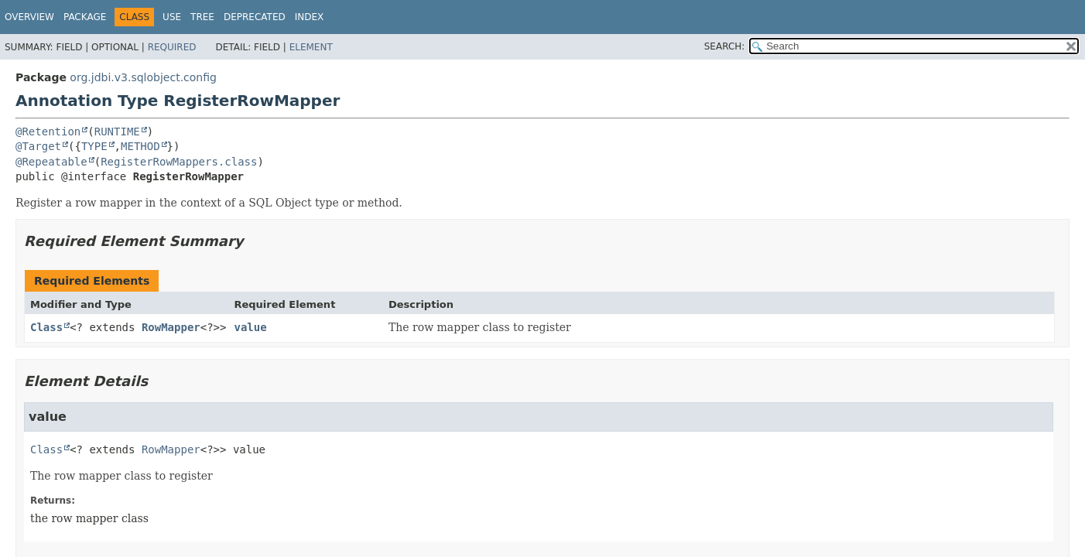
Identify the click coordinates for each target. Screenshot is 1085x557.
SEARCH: (724, 46)
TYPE (94, 146)
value (250, 327)
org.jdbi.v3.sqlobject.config (143, 77)
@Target (38, 146)
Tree (202, 17)
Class (46, 327)
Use (172, 17)
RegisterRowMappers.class (179, 161)
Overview (29, 17)
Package (84, 17)
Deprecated (255, 17)
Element (311, 47)
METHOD (140, 146)
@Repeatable (51, 161)
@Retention (47, 131)
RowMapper (171, 327)
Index (309, 17)
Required (172, 47)
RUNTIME (117, 131)
